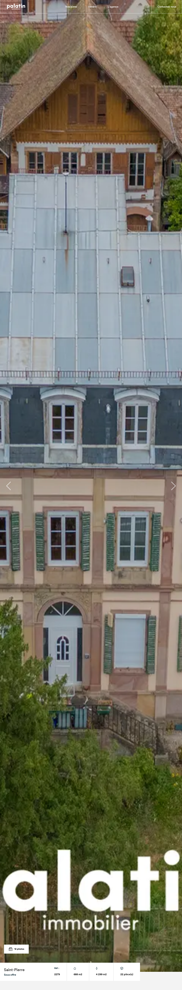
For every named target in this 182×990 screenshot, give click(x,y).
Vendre (92, 6)
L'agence (113, 6)
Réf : (56, 968)
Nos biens (71, 6)
